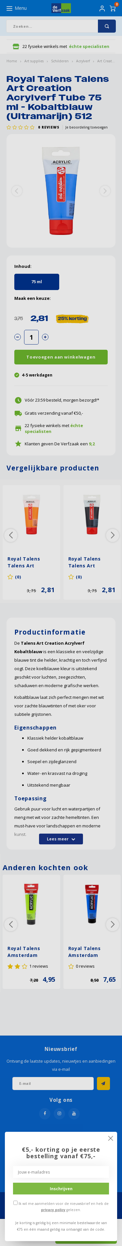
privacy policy (53, 1210)
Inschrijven (61, 1188)
